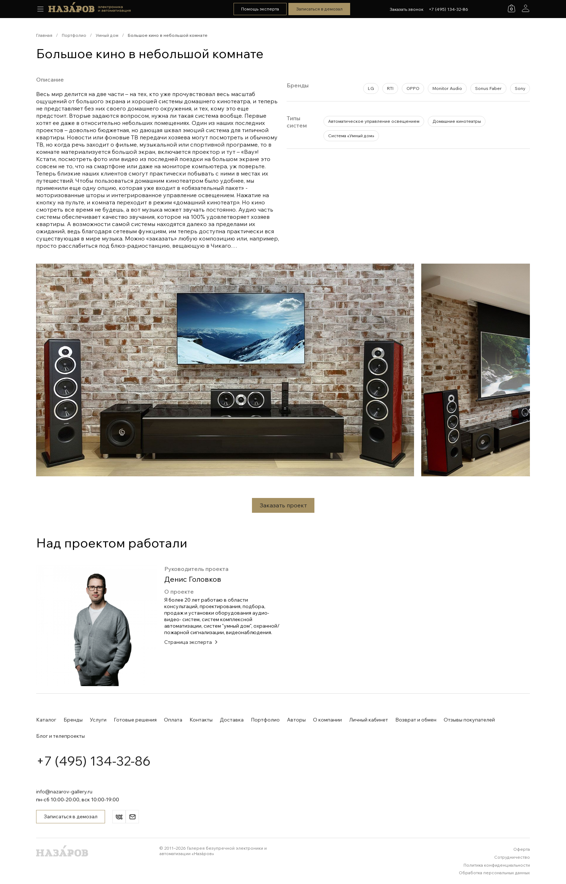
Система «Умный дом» (351, 135)
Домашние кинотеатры (456, 121)
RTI (390, 88)
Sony (520, 88)
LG (371, 88)
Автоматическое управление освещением (373, 121)
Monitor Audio (447, 88)
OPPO (412, 88)
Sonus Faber (488, 88)
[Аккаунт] (525, 8)
